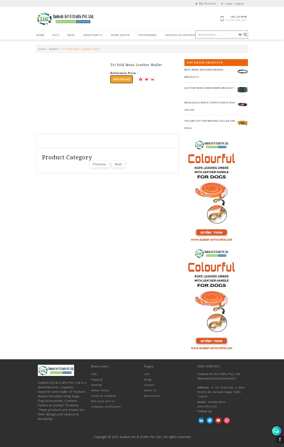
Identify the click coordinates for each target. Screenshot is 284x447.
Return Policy (100, 390)
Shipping (96, 379)
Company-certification (106, 406)
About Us (150, 390)
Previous (99, 164)
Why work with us (103, 401)
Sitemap (96, 385)
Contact (149, 385)
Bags (71, 35)
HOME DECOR (120, 35)
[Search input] (217, 34)
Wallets (54, 49)
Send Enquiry (121, 79)
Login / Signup (232, 3)
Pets (56, 35)
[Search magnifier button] (245, 34)
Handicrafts (93, 35)
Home (40, 35)
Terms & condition (103, 395)
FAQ (94, 374)
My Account (152, 395)
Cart (147, 374)
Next (118, 164)
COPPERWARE (147, 35)
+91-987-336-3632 (236, 20)
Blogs (148, 379)
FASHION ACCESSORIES (181, 35)
